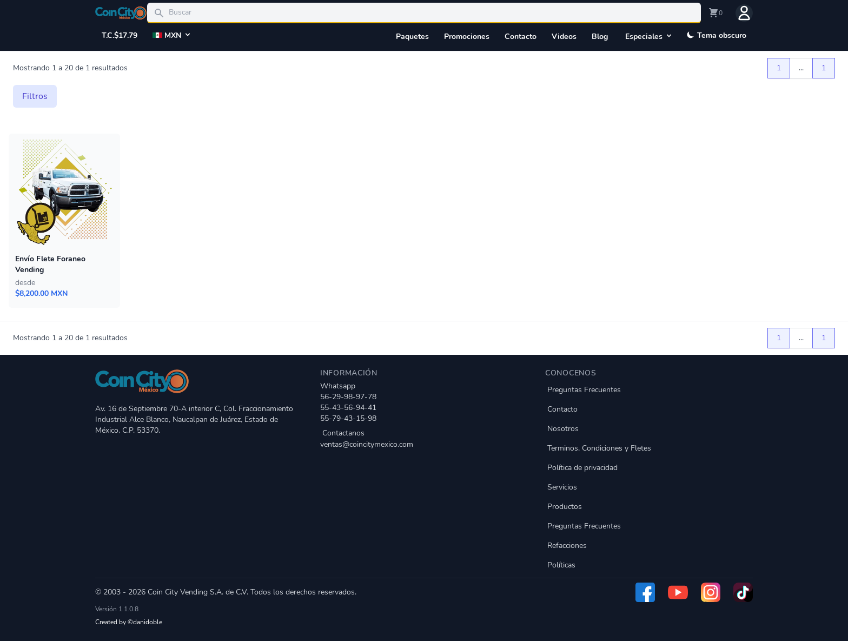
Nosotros (563, 429)
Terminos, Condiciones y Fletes (599, 448)
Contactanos (424, 439)
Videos (564, 36)
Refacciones (567, 545)
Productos (564, 506)
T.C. (119, 35)
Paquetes (412, 36)
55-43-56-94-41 (348, 407)
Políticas (561, 565)
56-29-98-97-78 (348, 397)
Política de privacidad (582, 467)
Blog (600, 36)
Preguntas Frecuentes (584, 390)
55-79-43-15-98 (348, 418)
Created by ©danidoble (128, 622)
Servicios (562, 487)
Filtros (35, 96)
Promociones (466, 36)
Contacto (520, 36)
